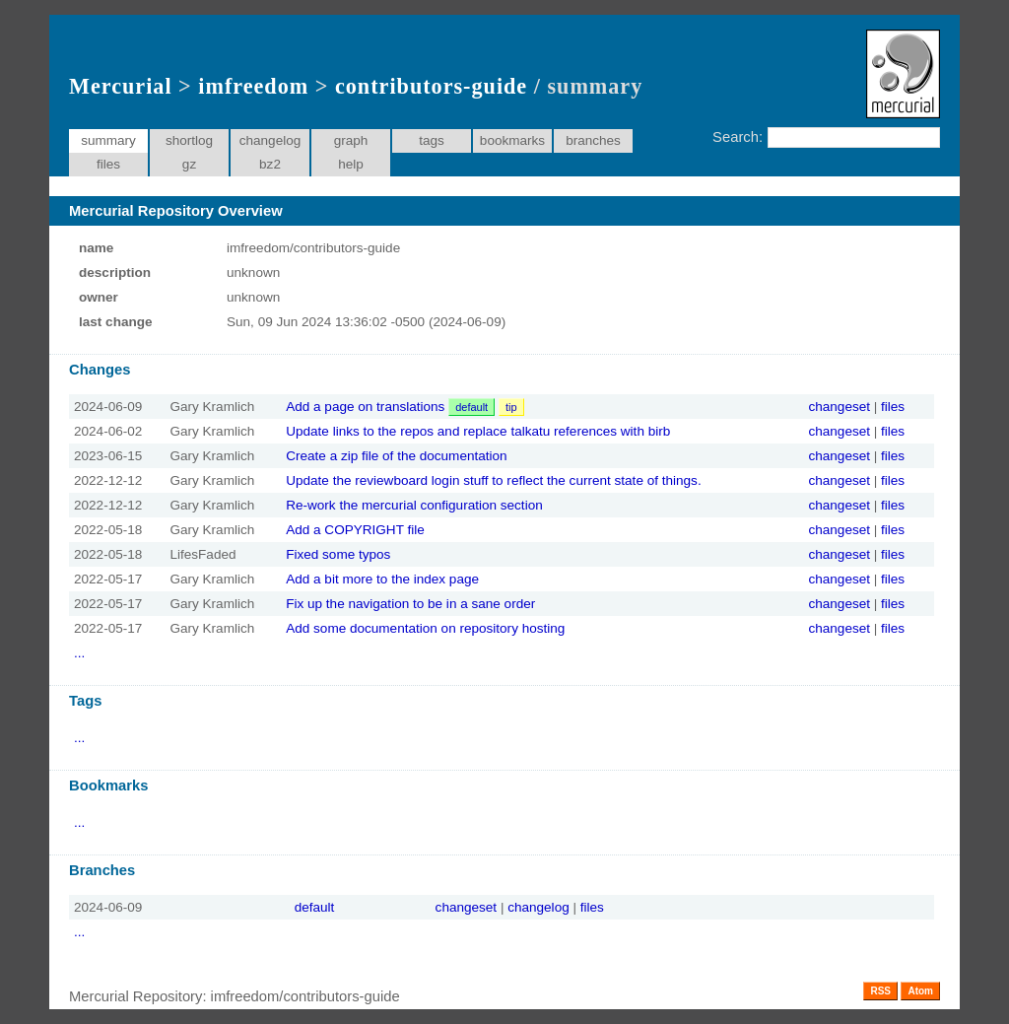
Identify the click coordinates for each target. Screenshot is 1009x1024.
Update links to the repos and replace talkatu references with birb (478, 431)
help (351, 164)
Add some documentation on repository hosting (425, 628)
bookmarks (512, 140)
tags (431, 140)
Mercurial (120, 86)
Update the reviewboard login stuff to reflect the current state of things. (493, 480)
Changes (99, 369)
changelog (270, 140)
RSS (880, 991)
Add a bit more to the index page (382, 579)
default (315, 907)
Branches (102, 870)
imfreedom (253, 86)
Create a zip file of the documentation (396, 455)
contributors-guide (431, 86)
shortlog (189, 140)
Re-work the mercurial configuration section (414, 505)
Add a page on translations (404, 406)
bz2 (270, 164)
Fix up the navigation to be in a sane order (410, 603)
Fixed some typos (338, 554)
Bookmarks (108, 785)
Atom (920, 991)
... (79, 653)
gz (189, 164)
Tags (85, 701)
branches (593, 140)
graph (351, 140)
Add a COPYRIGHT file (355, 529)
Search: (737, 137)
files (108, 164)
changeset (839, 406)
